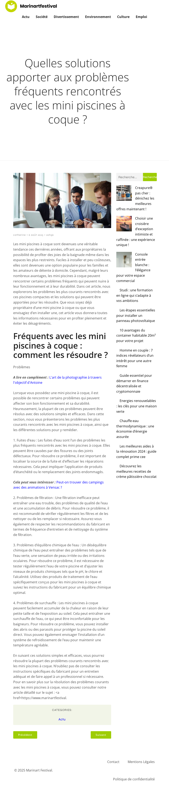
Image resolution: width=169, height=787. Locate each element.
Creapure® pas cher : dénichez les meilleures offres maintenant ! (134, 192)
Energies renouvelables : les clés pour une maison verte (136, 368)
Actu (26, 16)
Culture (123, 16)
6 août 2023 (36, 234)
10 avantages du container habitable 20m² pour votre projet (136, 297)
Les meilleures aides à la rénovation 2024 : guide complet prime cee (136, 413)
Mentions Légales (141, 761)
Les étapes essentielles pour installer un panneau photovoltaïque (135, 277)
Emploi (141, 16)
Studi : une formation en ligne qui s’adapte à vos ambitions (134, 257)
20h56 (50, 234)
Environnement (98, 16)
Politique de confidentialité (134, 778)
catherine (19, 234)
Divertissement (66, 16)
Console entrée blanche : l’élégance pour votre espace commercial (136, 237)
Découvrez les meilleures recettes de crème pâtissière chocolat (136, 433)
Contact (113, 761)
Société (42, 16)
